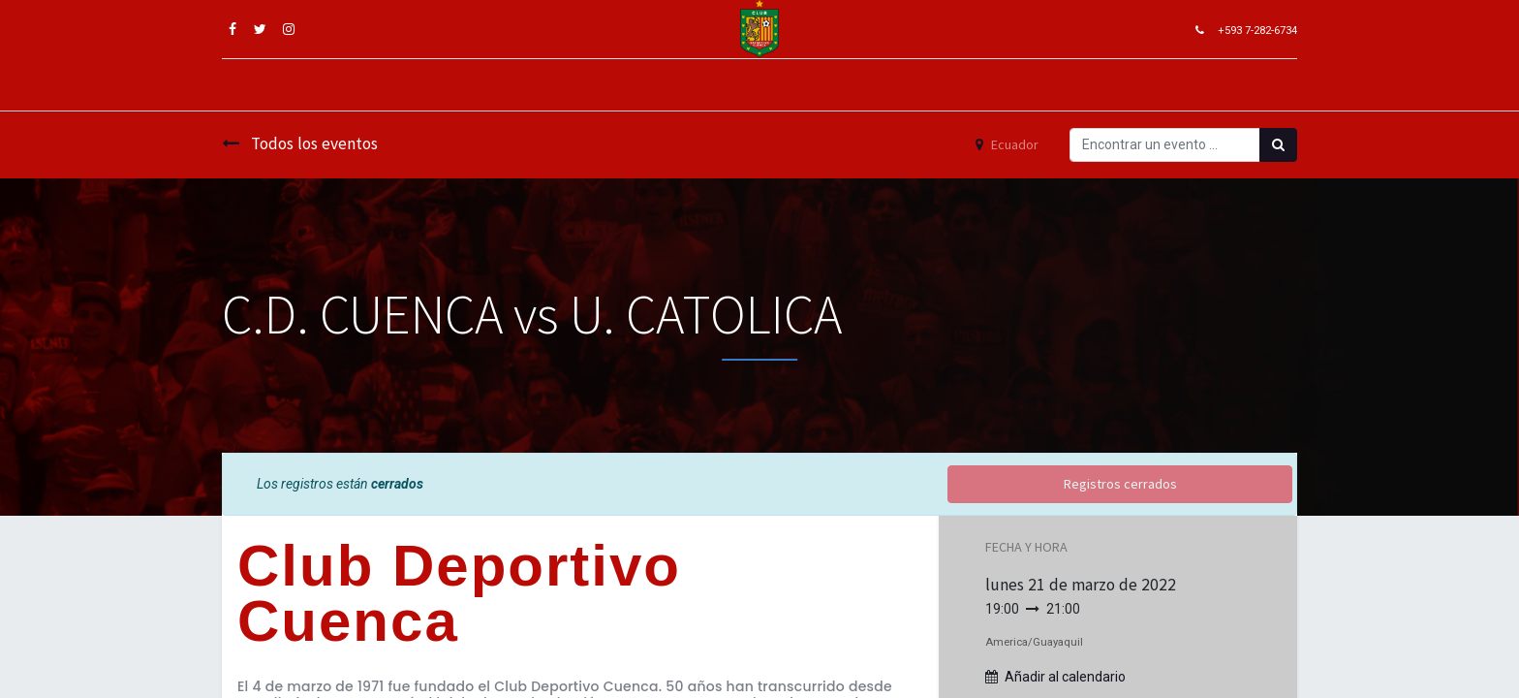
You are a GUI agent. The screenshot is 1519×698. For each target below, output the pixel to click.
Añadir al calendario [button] (1065, 676)
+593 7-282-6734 (1257, 30)
